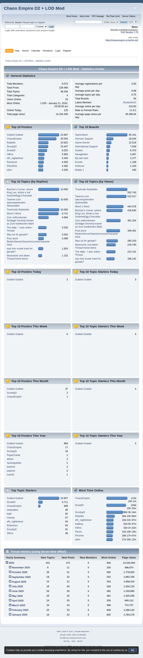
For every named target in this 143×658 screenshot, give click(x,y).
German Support (84, 138)
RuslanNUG (129, 102)
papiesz (11, 470)
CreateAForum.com (77, 638)
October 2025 (19, 572)
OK (132, 650)
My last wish (81, 158)
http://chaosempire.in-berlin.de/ (122, 40)
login (32, 22)
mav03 (10, 474)
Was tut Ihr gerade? (17, 234)
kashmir (11, 466)
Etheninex (12, 525)
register (41, 22)
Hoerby (11, 517)
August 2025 (19, 581)
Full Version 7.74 (129, 32)
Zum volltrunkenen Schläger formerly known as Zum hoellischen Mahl (20, 220)
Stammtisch (81, 134)
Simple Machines (81, 631)
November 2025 (21, 567)
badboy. (79, 524)
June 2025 (18, 591)
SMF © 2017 (67, 631)
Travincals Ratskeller (18, 209)
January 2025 (19, 614)
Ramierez (12, 162)
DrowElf (11, 150)
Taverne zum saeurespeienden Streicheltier (16, 202)
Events (78, 162)
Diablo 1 (79, 170)
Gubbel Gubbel (15, 134)
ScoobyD (12, 146)
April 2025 (18, 600)
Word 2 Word (14, 213)
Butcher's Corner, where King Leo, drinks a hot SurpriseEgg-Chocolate (20, 192)
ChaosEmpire (14, 138)
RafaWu (11, 142)
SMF (59, 631)
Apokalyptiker (14, 463)
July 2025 (17, 586)
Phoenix (79, 535)
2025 (11, 563)
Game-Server (82, 142)
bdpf (9, 513)
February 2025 (20, 610)
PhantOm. (12, 166)
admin (10, 459)
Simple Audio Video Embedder (73, 635)
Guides (79, 150)
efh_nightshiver (15, 158)
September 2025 (21, 577)
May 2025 (17, 596)
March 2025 (18, 605)
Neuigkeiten (81, 154)
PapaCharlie (13, 455)
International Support (86, 146)
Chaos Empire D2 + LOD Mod (34, 8)
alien (9, 170)
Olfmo (10, 154)
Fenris (78, 531)
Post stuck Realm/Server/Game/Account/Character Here (28, 241)
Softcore (79, 166)
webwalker (12, 510)
